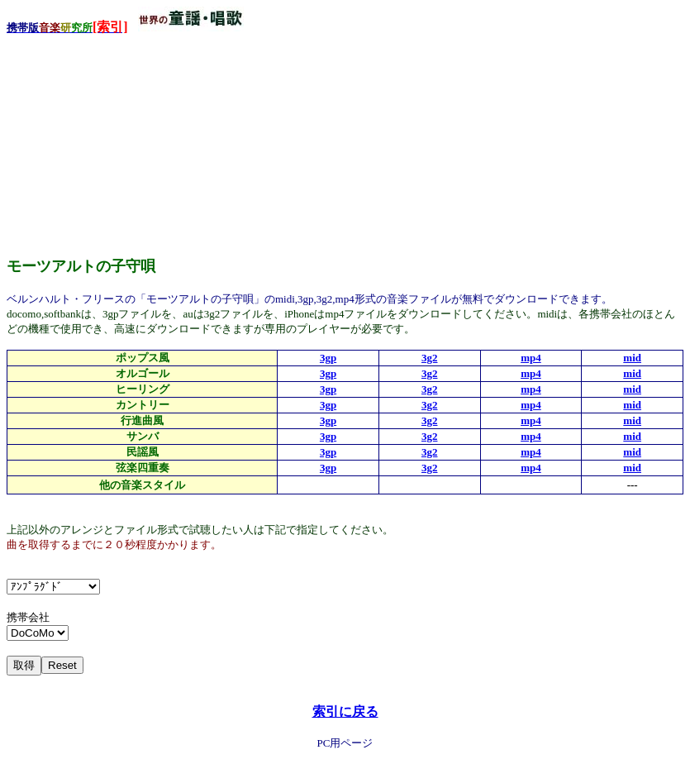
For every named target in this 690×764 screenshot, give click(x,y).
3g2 (429, 357)
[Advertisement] (131, 139)
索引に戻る (345, 711)
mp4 (531, 357)
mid (632, 357)
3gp (328, 357)
